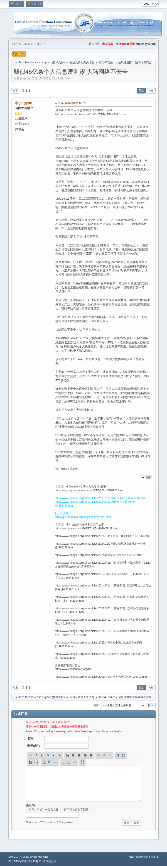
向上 (15, 687)
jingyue (25, 103)
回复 (141, 90)
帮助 (131, 856)
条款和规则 (142, 856)
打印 (151, 90)
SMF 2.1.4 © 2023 (18, 856)
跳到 (97, 705)
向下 (15, 90)
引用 (146, 477)
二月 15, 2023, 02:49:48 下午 (71, 102)
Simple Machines (39, 856)
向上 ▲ (155, 856)
